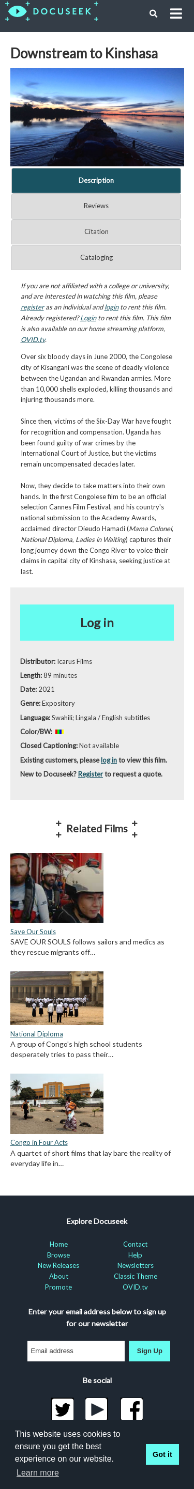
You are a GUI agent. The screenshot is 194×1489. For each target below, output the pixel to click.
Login (88, 318)
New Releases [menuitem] (58, 1265)
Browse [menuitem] (58, 1255)
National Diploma (36, 1034)
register (32, 307)
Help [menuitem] (135, 1255)
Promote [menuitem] (58, 1287)
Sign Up (149, 1351)
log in (109, 760)
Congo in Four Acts (39, 1142)
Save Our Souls (33, 931)
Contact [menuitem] (135, 1244)
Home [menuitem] (59, 1244)
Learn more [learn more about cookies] (38, 1472)
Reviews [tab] (96, 205)
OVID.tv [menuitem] (135, 1287)
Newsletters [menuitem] (135, 1265)
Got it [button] (162, 1454)
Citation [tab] (96, 231)
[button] (154, 14)
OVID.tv (33, 339)
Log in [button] (97, 622)
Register (90, 774)
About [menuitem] (58, 1276)
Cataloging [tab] (96, 257)
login (111, 307)
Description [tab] (96, 180)
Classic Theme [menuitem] (135, 1276)
